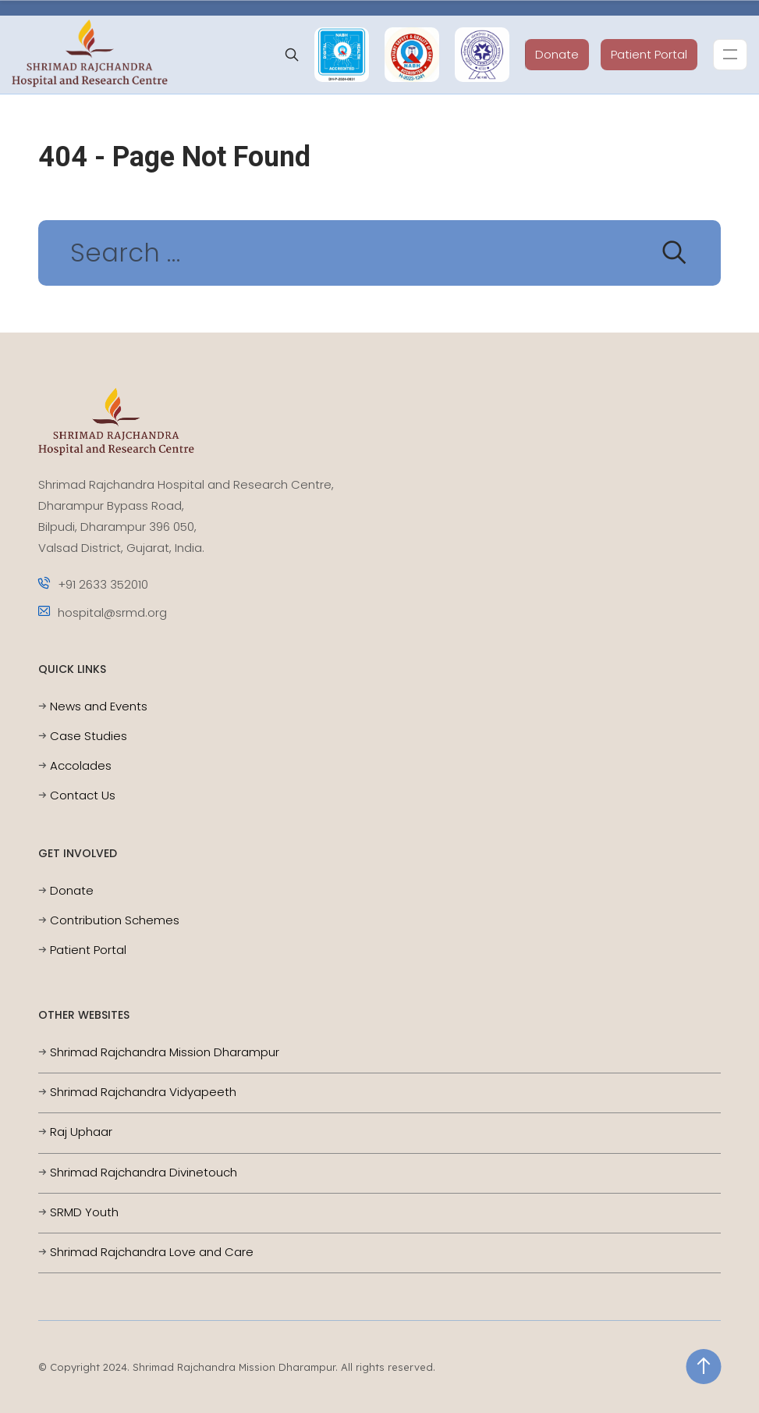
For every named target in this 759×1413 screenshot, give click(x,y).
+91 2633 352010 (93, 584)
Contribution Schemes (114, 920)
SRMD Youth (84, 1212)
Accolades (81, 765)
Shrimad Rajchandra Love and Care (152, 1252)
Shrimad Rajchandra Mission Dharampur (164, 1052)
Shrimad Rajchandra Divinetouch (143, 1172)
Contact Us (82, 795)
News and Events (98, 706)
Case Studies (88, 736)
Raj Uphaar (81, 1131)
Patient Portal (649, 54)
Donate (557, 54)
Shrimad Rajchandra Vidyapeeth (143, 1092)
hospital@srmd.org (102, 612)
